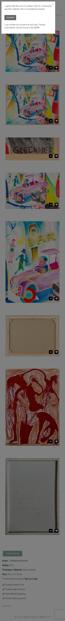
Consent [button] (10, 17)
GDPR (37, 27)
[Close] (53, 4)
